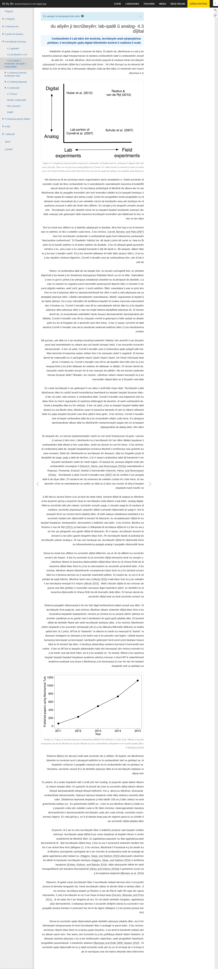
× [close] (140, 16)
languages (132, 4)
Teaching (149, 4)
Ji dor (117, 4)
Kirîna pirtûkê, (198, 4)
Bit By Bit (24, 3)
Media (162, 4)
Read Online (178, 4)
